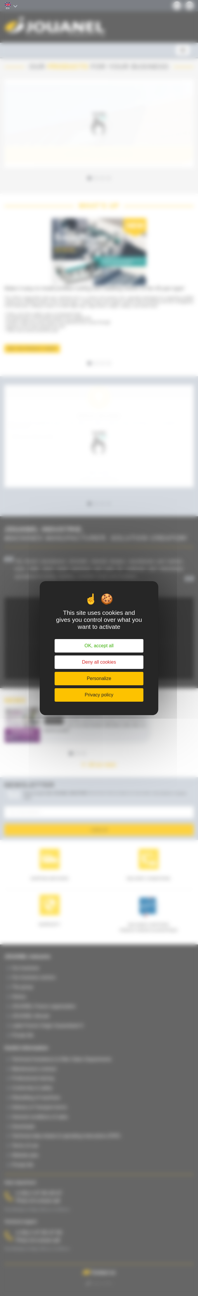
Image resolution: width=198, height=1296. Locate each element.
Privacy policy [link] (99, 694)
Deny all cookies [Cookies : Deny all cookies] (99, 662)
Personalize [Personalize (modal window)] (99, 678)
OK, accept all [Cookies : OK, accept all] (99, 645)
